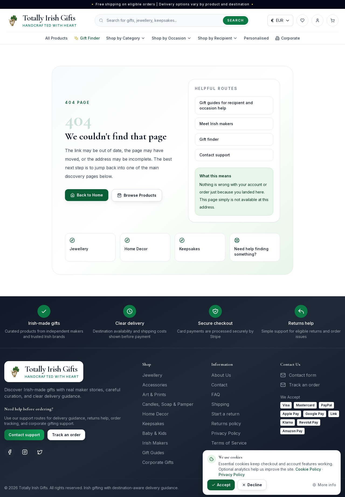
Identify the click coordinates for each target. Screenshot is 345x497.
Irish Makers (155, 443)
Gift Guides (153, 452)
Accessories (154, 384)
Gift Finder (87, 38)
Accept (221, 484)
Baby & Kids (154, 433)
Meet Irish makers (216, 123)
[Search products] (172, 20)
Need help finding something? (251, 247)
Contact (219, 384)
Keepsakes (189, 244)
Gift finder (209, 139)
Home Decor (136, 244)
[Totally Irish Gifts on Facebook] (9, 452)
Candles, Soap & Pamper (168, 404)
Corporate (287, 38)
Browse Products (136, 195)
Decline (252, 484)
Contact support (214, 155)
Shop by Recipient (217, 38)
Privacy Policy (225, 433)
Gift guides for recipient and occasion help (226, 105)
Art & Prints (154, 394)
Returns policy (226, 423)
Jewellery (79, 244)
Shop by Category (125, 38)
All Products (56, 38)
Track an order (66, 434)
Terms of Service (229, 443)
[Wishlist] (302, 20)
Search (235, 20)
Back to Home (86, 195)
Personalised (256, 38)
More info (324, 484)
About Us (221, 375)
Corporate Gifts (158, 462)
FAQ (215, 394)
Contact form (302, 375)
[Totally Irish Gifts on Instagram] (24, 452)
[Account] (317, 20)
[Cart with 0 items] (333, 20)
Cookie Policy (308, 469)
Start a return (225, 414)
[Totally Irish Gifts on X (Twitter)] (39, 452)
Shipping (220, 404)
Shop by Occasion (171, 38)
